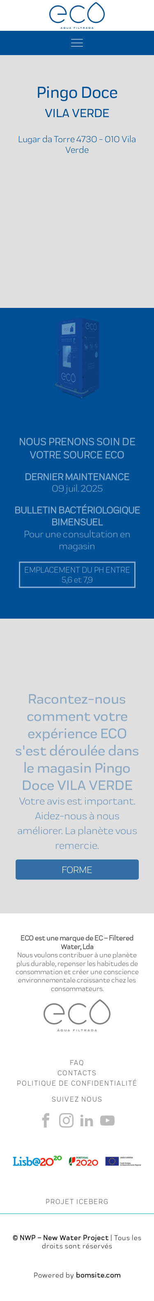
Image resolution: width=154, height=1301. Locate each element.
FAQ (77, 1062)
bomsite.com (98, 1275)
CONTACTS (77, 1073)
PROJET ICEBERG (77, 1201)
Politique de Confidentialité (77, 1083)
